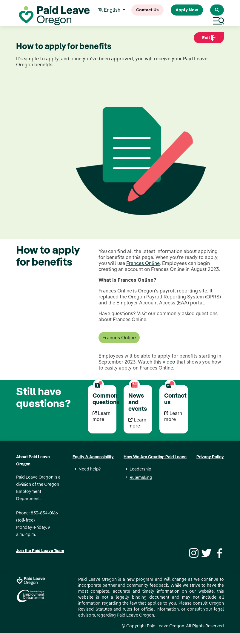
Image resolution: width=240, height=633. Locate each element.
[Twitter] (205, 552)
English (109, 10)
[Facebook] (218, 552)
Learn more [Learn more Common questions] (101, 416)
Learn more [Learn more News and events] (137, 423)
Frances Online (143, 263)
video (169, 362)
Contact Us (147, 10)
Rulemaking (141, 477)
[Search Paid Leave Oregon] (217, 10)
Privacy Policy (210, 457)
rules (127, 609)
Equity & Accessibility (93, 457)
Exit (209, 39)
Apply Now (187, 10)
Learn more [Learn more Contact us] (173, 416)
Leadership (140, 469)
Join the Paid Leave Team (40, 550)
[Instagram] (192, 552)
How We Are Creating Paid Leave (155, 457)
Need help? (90, 469)
